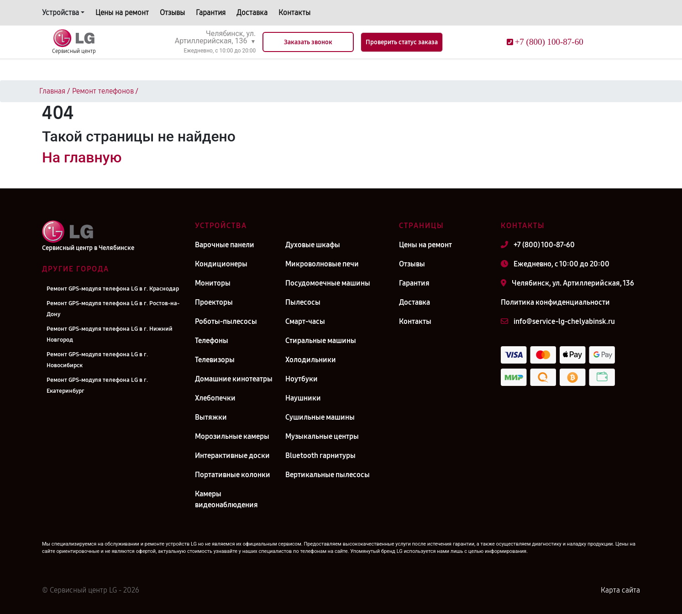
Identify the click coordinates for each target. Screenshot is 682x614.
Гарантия (211, 12)
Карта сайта (620, 590)
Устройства (60, 12)
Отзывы (172, 12)
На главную (81, 157)
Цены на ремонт (122, 12)
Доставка (252, 12)
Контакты (294, 12)
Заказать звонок (308, 42)
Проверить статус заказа (402, 42)
